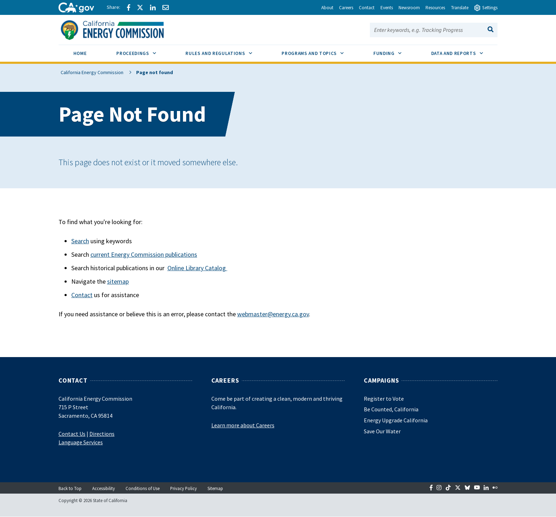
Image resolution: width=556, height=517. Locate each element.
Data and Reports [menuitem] (464, 50)
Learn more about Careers (242, 425)
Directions (102, 433)
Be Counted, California (391, 409)
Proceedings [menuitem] (143, 50)
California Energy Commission (90, 72)
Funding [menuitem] (394, 50)
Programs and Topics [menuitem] (320, 50)
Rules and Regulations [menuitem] (226, 50)
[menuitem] (80, 54)
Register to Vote (384, 398)
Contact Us (72, 433)
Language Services (81, 442)
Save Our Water (382, 431)
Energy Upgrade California (396, 420)
